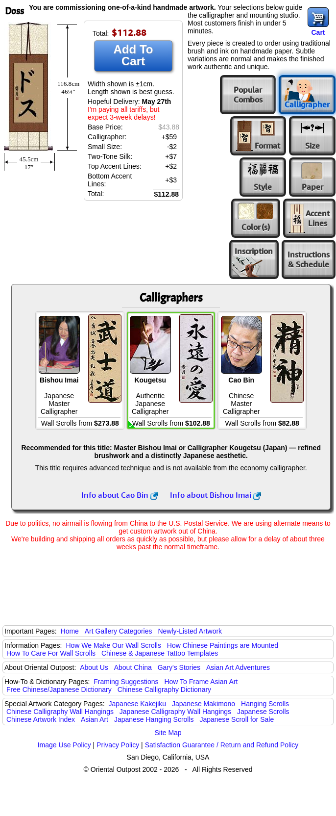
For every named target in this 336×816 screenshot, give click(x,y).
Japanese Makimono (203, 704)
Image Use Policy (64, 745)
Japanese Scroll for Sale (236, 719)
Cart (318, 32)
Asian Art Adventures (238, 667)
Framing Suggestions (126, 682)
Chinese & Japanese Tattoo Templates (159, 653)
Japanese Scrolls (263, 711)
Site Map (167, 733)
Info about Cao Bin (119, 495)
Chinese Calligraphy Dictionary (164, 689)
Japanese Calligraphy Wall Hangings (175, 711)
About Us (94, 667)
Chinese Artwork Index (40, 719)
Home (70, 631)
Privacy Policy (117, 745)
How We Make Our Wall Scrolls (113, 645)
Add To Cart (133, 55)
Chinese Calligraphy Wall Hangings (60, 711)
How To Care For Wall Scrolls (51, 653)
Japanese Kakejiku (138, 704)
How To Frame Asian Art (201, 682)
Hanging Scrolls (265, 704)
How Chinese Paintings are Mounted (222, 645)
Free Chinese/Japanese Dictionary (59, 689)
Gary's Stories (179, 667)
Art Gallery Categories (118, 631)
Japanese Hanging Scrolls (154, 719)
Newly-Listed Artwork (190, 631)
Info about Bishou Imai (215, 495)
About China (133, 667)
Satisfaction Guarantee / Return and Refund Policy (222, 745)
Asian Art (94, 719)
